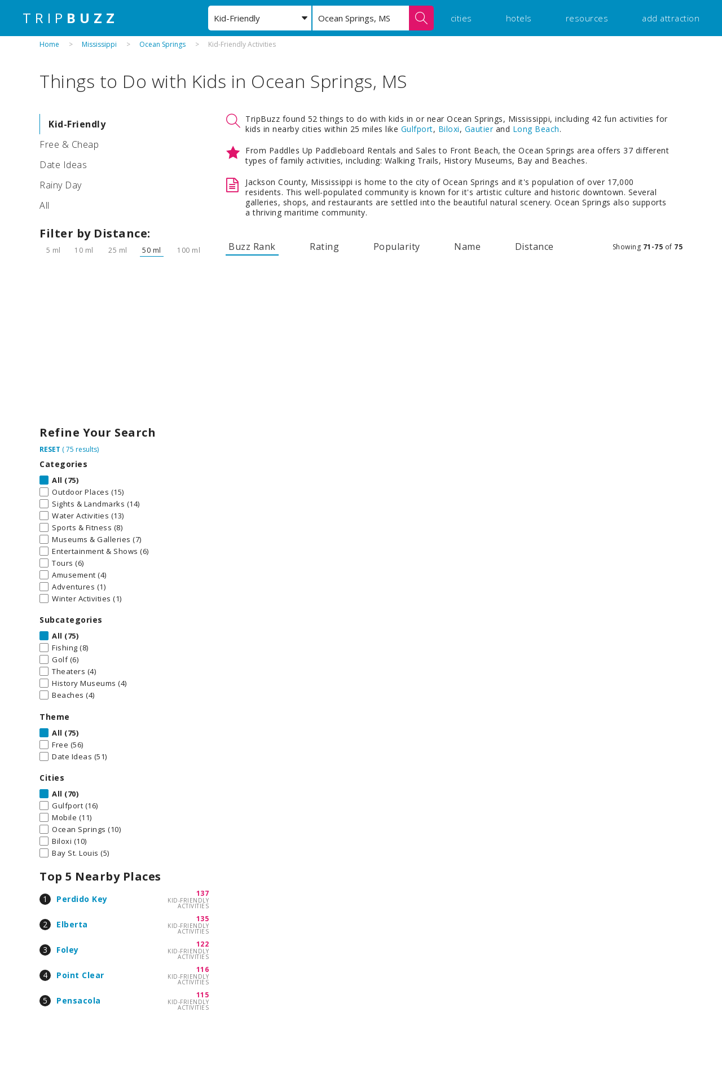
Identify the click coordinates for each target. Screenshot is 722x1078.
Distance (534, 246)
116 (202, 969)
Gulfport (417, 129)
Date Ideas (63, 165)
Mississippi (99, 44)
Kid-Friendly (77, 124)
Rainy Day (60, 185)
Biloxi (449, 129)
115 (202, 995)
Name (467, 246)
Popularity (396, 246)
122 (202, 944)
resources (587, 18)
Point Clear (80, 975)
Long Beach (536, 129)
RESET (49, 449)
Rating (324, 246)
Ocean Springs (162, 44)
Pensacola (78, 1000)
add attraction (670, 18)
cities (461, 18)
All (44, 205)
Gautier (479, 129)
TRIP (70, 18)
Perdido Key (82, 899)
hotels (519, 18)
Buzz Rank (252, 246)
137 (202, 893)
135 (202, 918)
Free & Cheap (69, 144)
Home (49, 44)
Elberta (72, 924)
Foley (67, 949)
